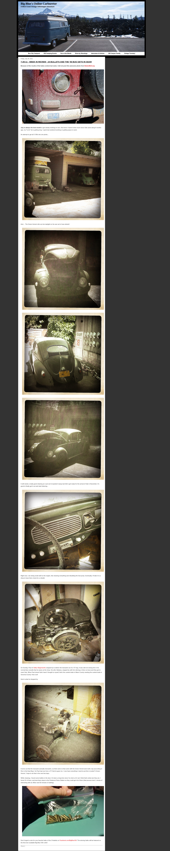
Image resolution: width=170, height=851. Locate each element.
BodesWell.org (89, 66)
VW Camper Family (114, 53)
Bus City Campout (34, 53)
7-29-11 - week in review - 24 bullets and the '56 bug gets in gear (56, 62)
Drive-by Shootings (81, 53)
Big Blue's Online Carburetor (39, 3)
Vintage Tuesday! (129, 53)
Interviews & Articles (97, 53)
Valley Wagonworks (39, 667)
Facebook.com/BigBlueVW (68, 840)
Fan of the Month (65, 53)
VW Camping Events (50, 53)
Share (22, 846)
